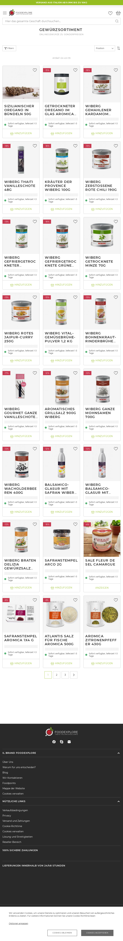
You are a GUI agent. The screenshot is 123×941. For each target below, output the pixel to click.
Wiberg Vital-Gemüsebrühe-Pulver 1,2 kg (60, 337)
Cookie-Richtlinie (12, 826)
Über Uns (7, 762)
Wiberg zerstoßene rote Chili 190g (101, 186)
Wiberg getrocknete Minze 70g (99, 261)
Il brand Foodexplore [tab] (19, 752)
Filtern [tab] (10, 48)
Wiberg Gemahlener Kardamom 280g (98, 112)
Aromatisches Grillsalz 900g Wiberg (60, 413)
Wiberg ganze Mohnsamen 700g (100, 413)
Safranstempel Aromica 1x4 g (20, 638)
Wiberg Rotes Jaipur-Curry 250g (18, 337)
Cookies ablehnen (62, 933)
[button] (35, 70)
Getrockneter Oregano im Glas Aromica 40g (60, 112)
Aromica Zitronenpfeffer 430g (101, 640)
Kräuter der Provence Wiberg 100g (58, 186)
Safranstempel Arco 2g (61, 562)
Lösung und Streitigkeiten (17, 836)
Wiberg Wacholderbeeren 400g (20, 489)
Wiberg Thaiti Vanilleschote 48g (20, 186)
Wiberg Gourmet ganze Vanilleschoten (20, 415)
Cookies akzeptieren (97, 933)
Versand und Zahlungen (16, 820)
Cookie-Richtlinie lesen (84, 916)
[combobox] (61, 21)
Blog (5, 772)
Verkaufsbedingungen (15, 810)
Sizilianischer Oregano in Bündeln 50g (19, 110)
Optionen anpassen (18, 923)
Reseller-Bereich (11, 842)
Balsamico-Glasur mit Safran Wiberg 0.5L (61, 491)
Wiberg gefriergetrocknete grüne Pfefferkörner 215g (61, 265)
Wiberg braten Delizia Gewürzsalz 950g (20, 566)
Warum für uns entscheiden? (19, 767)
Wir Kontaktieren (12, 777)
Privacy (6, 815)
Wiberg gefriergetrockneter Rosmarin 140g (20, 263)
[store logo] (20, 12)
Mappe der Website (13, 788)
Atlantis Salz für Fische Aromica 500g (59, 640)
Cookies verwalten (13, 793)
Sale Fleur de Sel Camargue (100, 562)
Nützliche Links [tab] (14, 801)
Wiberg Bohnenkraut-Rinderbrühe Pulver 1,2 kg (100, 339)
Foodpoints (9, 783)
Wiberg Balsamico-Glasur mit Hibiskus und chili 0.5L (99, 493)
